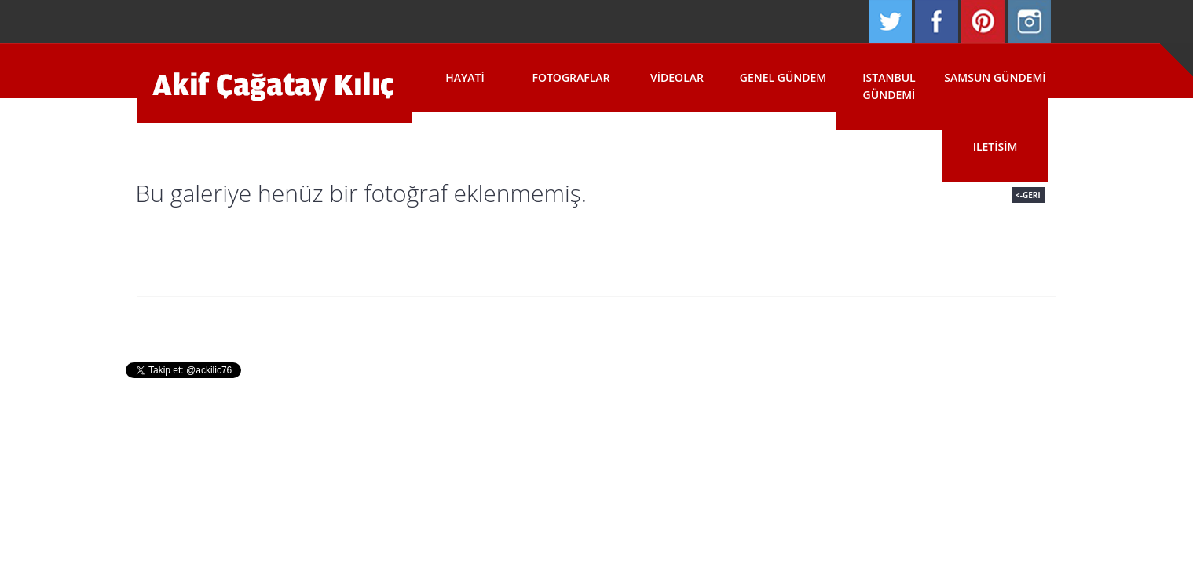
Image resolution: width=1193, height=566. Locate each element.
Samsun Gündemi (994, 77)
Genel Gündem (783, 77)
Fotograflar (570, 77)
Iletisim (995, 146)
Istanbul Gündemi (888, 86)
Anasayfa (431, 321)
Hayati (465, 77)
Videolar (677, 77)
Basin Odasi (685, 321)
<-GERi (1028, 194)
